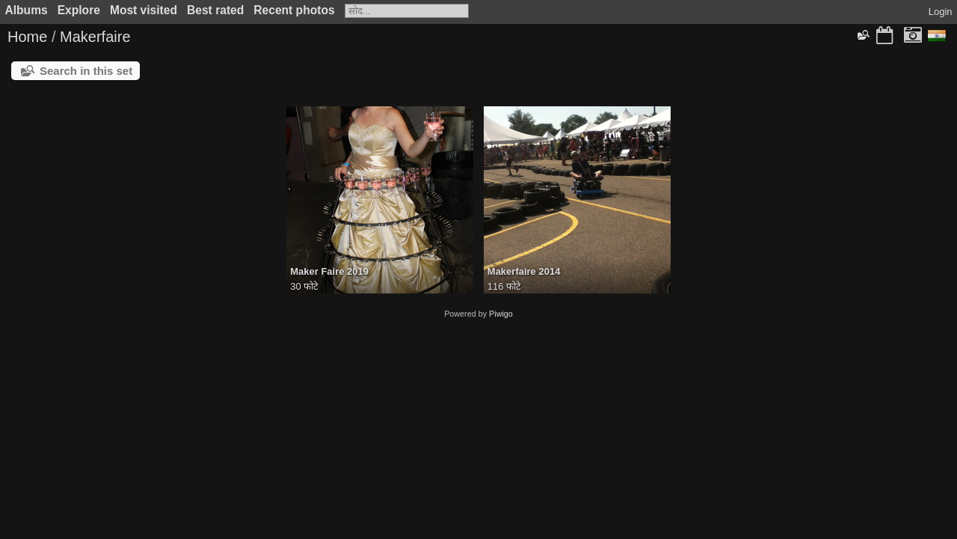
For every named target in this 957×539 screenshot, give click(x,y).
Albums (26, 10)
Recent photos (293, 10)
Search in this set (86, 70)
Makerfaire (95, 36)
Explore (79, 10)
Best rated (215, 10)
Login (941, 11)
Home (27, 36)
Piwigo (501, 313)
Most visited (143, 10)
